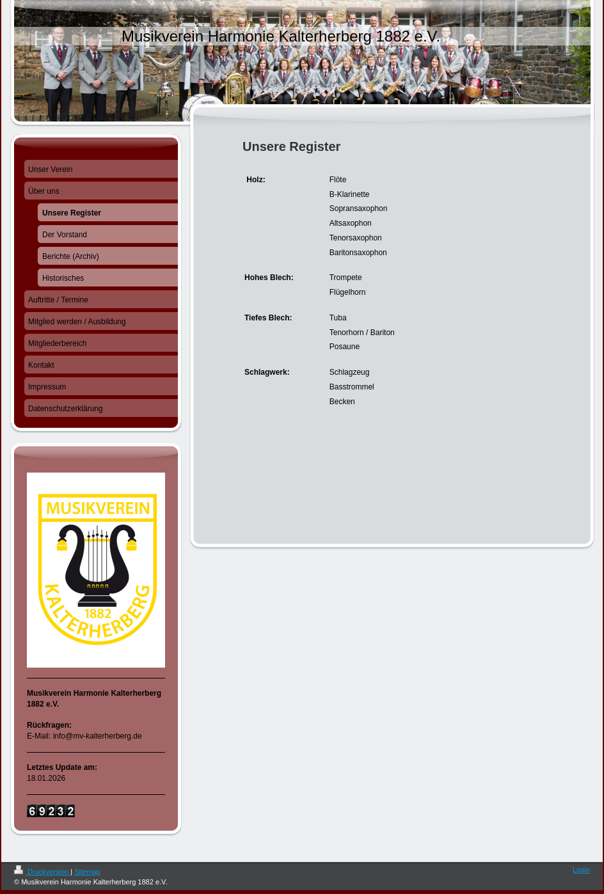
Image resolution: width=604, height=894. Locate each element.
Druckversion (42, 871)
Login (581, 870)
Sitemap (87, 871)
